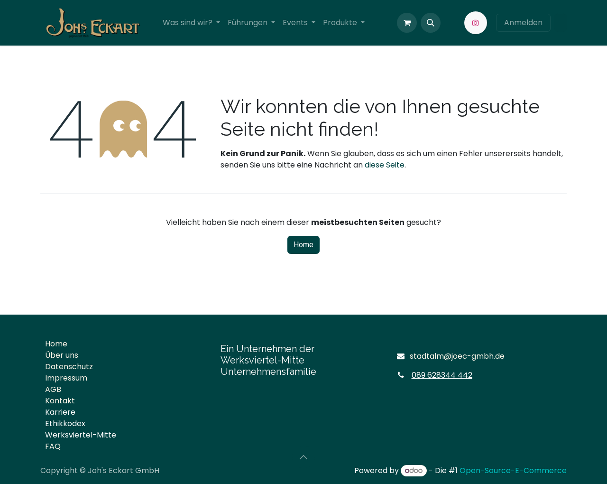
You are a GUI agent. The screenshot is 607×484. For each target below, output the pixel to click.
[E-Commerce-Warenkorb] (407, 23)
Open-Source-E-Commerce (513, 470)
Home (303, 245)
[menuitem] (191, 22)
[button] (431, 23)
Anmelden (523, 22)
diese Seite (385, 164)
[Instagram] (475, 22)
